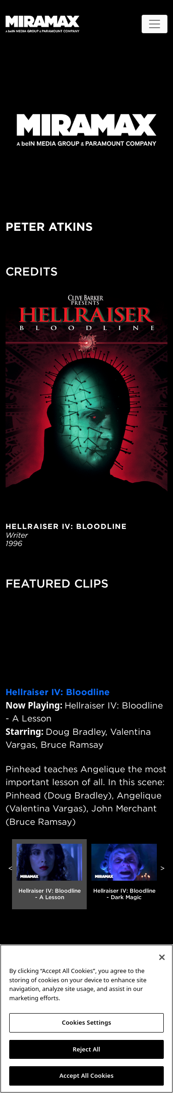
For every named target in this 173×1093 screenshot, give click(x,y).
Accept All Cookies (87, 1075)
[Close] (162, 957)
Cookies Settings (86, 1022)
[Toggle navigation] (154, 24)
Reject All (87, 1049)
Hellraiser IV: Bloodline (58, 691)
